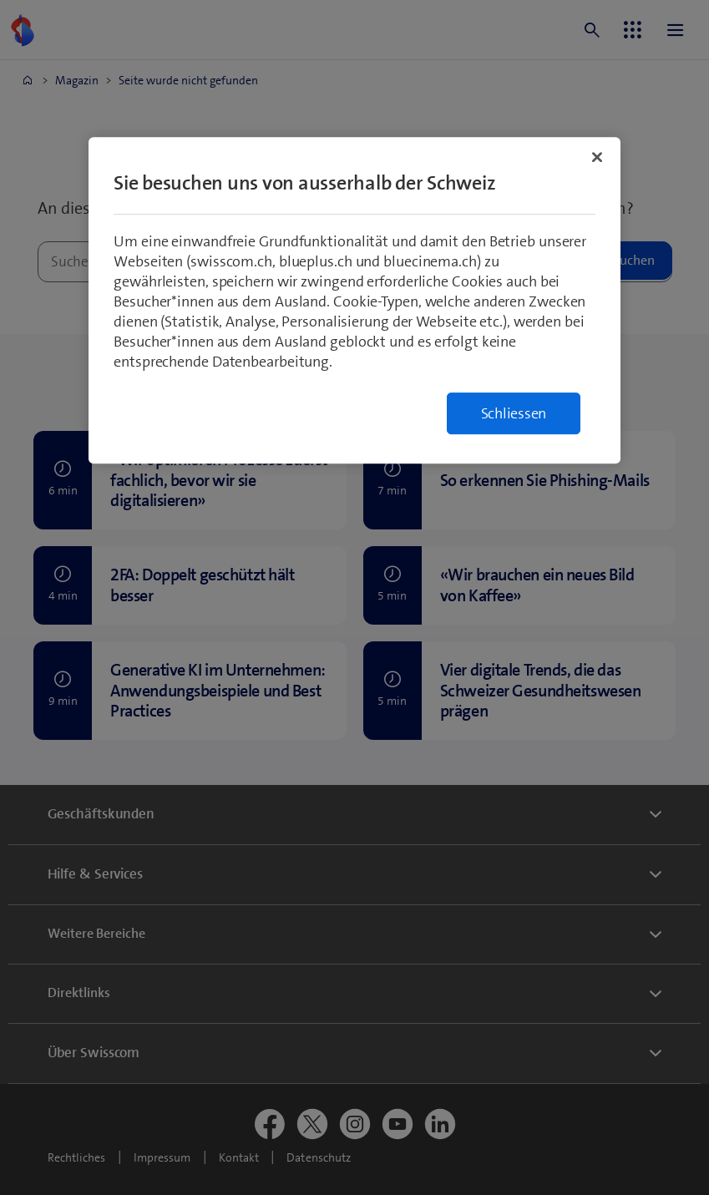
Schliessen (514, 413)
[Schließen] (597, 157)
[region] (354, 300)
